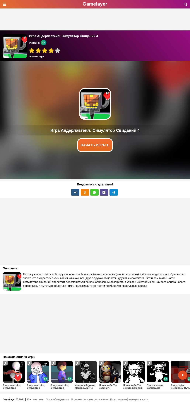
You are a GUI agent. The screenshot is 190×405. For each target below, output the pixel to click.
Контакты (38, 399)
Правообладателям (57, 399)
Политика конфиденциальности (129, 399)
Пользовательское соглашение (89, 399)
